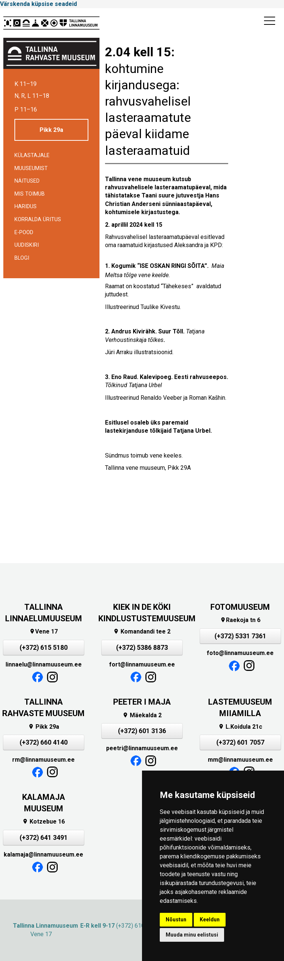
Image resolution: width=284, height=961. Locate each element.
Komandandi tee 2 (141, 631)
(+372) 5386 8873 (142, 647)
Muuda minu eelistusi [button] (192, 935)
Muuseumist (31, 168)
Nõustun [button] (176, 919)
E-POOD (23, 232)
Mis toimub (29, 194)
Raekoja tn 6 (240, 620)
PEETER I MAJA (142, 701)
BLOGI (21, 258)
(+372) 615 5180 (44, 647)
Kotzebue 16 (43, 821)
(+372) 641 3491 (44, 837)
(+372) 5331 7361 (240, 636)
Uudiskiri (26, 245)
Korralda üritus (37, 219)
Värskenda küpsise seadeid (38, 3)
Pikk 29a (51, 129)
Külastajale (32, 155)
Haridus (25, 206)
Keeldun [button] (210, 919)
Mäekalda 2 (142, 715)
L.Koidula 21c (240, 726)
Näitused (27, 181)
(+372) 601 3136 (142, 731)
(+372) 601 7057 (240, 742)
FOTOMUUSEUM (240, 607)
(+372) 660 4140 (44, 742)
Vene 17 (43, 631)
